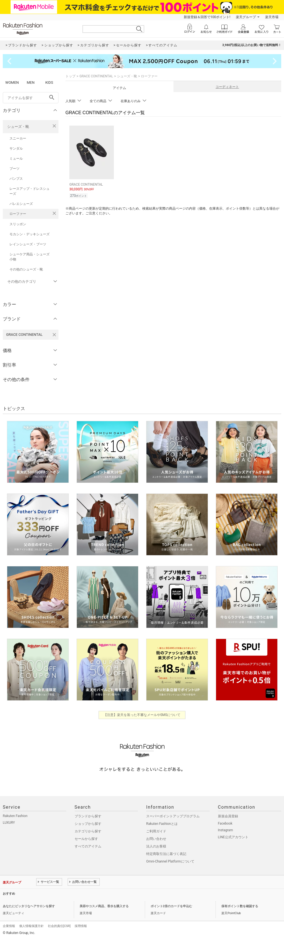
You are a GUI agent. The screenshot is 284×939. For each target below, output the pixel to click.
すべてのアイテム (88, 846)
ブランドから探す (88, 816)
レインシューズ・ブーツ (27, 244)
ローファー (17, 214)
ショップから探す (88, 824)
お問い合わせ (156, 839)
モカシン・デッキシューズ (29, 234)
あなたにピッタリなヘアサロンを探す (29, 906)
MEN (31, 82)
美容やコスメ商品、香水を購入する (104, 906)
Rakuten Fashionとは (162, 824)
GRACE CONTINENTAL (96, 76)
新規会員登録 (228, 816)
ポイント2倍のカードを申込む (171, 906)
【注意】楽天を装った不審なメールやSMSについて (142, 715)
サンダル (16, 148)
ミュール (16, 159)
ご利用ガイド (156, 831)
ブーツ (14, 169)
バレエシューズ (21, 204)
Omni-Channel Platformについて (170, 861)
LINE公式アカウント (233, 837)
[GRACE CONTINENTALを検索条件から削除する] (54, 334)
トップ (70, 76)
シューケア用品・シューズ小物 (29, 256)
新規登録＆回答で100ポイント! (207, 17)
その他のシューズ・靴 (26, 269)
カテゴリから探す (88, 831)
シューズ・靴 (18, 126)
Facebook (225, 823)
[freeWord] (30, 97)
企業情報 (9, 926)
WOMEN (12, 82)
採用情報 (81, 926)
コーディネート (227, 87)
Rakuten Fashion (15, 816)
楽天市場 (271, 17)
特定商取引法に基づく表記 (166, 854)
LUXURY (9, 823)
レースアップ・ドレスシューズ (29, 191)
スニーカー (17, 138)
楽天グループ (246, 17)
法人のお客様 (156, 846)
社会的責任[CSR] (59, 926)
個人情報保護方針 (31, 926)
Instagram (225, 830)
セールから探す (86, 839)
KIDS (49, 82)
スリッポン (17, 224)
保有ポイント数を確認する (239, 906)
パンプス (16, 179)
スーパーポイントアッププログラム (173, 816)
